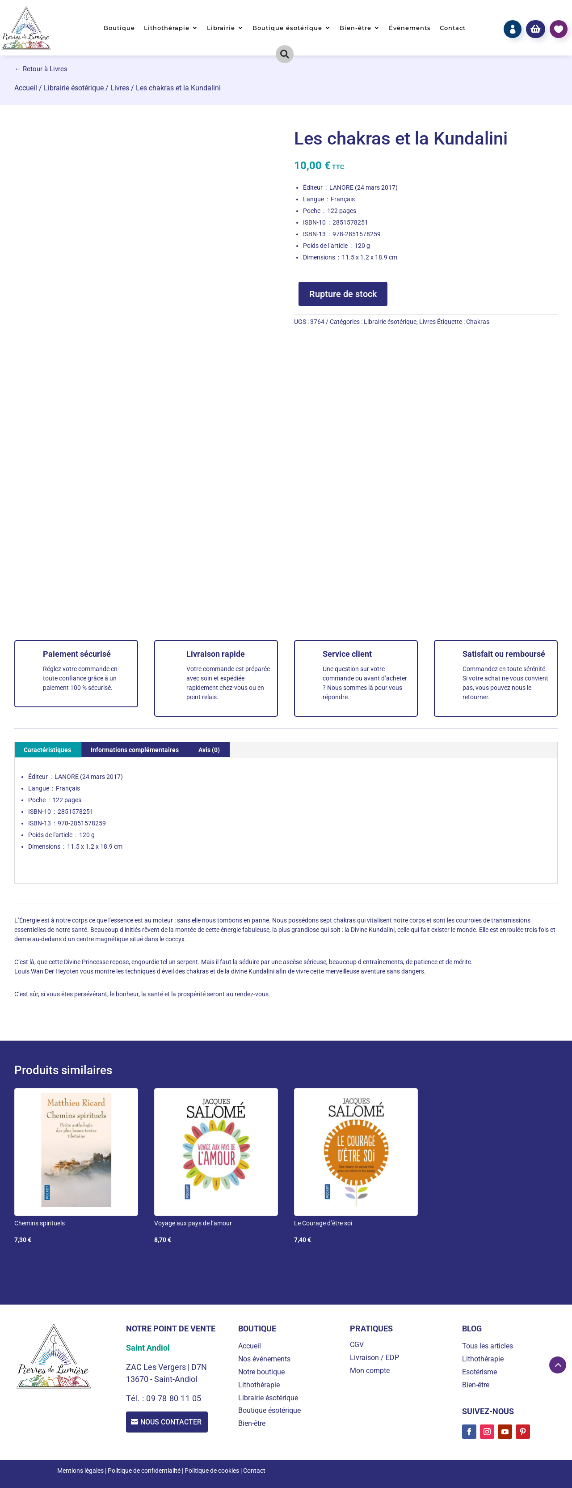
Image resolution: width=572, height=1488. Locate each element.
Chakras (477, 321)
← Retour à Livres (40, 69)
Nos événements (264, 1359)
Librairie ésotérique (74, 88)
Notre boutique (261, 1372)
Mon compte (370, 1370)
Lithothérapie (166, 28)
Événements (410, 28)
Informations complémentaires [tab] (135, 749)
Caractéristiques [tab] (47, 749)
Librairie (221, 28)
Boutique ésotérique (287, 28)
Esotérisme (479, 1372)
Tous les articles (487, 1346)
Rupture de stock (343, 294)
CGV (357, 1344)
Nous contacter (172, 1422)
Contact (453, 28)
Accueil (25, 88)
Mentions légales (80, 1470)
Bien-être (355, 28)
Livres (119, 88)
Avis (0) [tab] (209, 749)
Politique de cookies (212, 1470)
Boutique (119, 28)
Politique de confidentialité (144, 1470)
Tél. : (136, 1398)
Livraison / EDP (374, 1357)
